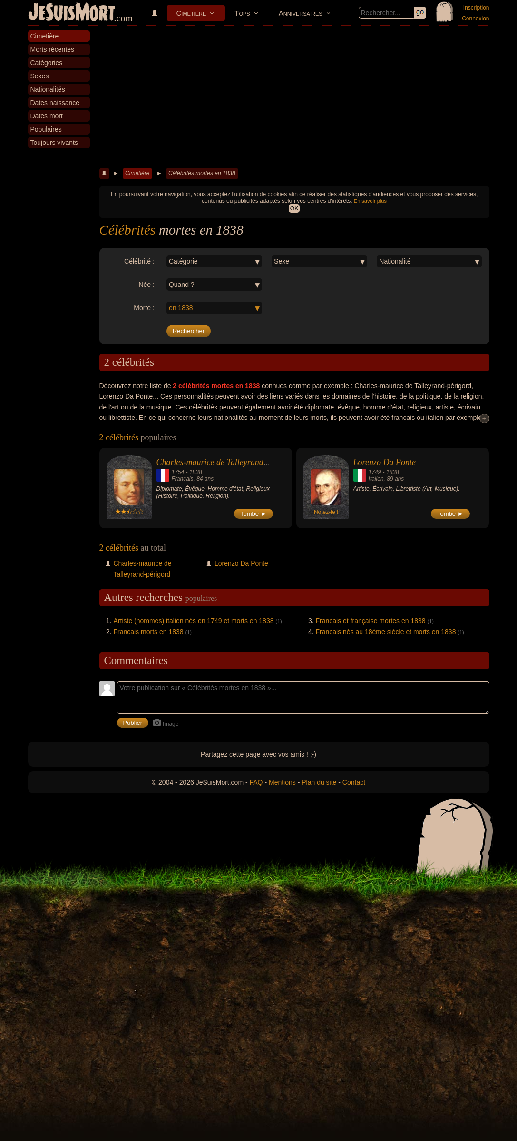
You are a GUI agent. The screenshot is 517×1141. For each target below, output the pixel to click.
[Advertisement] (294, 96)
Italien (376, 478)
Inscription (476, 7)
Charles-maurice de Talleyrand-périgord (226, 462)
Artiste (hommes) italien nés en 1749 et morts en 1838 (194, 621)
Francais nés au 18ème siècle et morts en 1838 (386, 632)
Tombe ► (253, 513)
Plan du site (319, 782)
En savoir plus (370, 201)
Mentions (282, 782)
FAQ (256, 782)
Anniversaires (300, 13)
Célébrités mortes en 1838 (201, 173)
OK (294, 208)
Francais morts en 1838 (149, 632)
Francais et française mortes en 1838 (371, 621)
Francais (183, 478)
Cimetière (191, 13)
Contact (353, 782)
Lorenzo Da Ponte (384, 462)
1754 (178, 472)
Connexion (475, 18)
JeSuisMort (72, 13)
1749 (375, 472)
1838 (195, 472)
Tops (242, 13)
